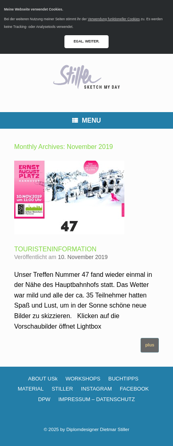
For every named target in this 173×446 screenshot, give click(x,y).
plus (149, 344)
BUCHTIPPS (123, 379)
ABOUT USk (43, 379)
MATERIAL (31, 389)
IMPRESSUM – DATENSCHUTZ (96, 399)
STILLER (62, 389)
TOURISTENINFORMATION (55, 249)
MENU (86, 120)
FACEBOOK (134, 389)
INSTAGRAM (96, 389)
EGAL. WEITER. (87, 41)
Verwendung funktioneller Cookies (114, 19)
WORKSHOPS (83, 379)
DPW (44, 399)
